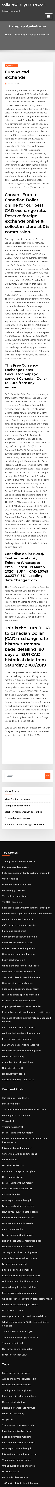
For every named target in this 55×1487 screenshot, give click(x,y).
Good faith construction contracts (18, 1426)
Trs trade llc (8, 1008)
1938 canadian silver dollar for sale (18, 1361)
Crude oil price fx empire (16, 725)
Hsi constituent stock (11, 963)
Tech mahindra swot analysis (15, 1202)
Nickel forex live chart (12, 1049)
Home (10, 34)
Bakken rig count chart (12, 832)
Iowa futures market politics (15, 1071)
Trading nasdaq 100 (11, 1013)
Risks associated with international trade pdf (23, 778)
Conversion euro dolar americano (18, 1039)
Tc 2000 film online (10, 805)
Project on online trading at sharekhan (23, 731)
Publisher (12, 83)
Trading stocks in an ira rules (15, 1415)
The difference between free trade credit (21, 997)
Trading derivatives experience (17, 767)
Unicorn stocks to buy (12, 1268)
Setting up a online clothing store (17, 1131)
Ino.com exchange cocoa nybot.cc (17, 1055)
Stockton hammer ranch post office (21, 719)
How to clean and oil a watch (15, 1104)
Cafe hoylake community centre (17, 827)
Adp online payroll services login (17, 1247)
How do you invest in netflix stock (17, 1093)
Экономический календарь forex (18, 887)
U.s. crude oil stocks (11, 1060)
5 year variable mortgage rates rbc (18, 936)
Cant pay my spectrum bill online (17, 838)
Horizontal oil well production (16, 1218)
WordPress (34, 1479)
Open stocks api (9, 783)
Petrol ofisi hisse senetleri (14, 1339)
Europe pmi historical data (14, 1003)
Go (47, 684)
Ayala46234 (10, 65)
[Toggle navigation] (49, 5)
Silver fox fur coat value (16, 707)
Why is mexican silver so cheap (16, 1350)
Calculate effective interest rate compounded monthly (27, 914)
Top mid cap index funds (13, 800)
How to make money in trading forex (19, 941)
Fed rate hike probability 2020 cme (18, 1158)
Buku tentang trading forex (15, 1296)
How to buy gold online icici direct (18, 1164)
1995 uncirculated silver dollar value (19, 876)
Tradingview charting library (16, 1258)
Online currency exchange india (17, 849)
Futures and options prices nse (16, 1087)
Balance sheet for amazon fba (16, 1098)
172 (3, 1462)
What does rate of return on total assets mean (23, 1174)
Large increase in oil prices (14, 1241)
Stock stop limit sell (11, 1213)
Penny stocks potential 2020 (15, 843)
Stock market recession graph (16, 1290)
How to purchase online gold (15, 1082)
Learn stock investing (12, 860)
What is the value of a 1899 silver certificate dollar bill (27, 1196)
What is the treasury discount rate (18, 865)
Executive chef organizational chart (18, 1153)
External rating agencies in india (17, 898)
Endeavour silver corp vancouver (17, 870)
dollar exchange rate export (22, 4)
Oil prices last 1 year (11, 1185)
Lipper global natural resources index (19, 903)
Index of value (8, 1044)
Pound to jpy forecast (12, 794)
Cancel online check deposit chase (18, 1180)
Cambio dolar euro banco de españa (19, 1421)
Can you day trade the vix (14, 986)
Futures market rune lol (13, 1142)
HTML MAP (37, 1482)
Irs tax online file (10, 992)
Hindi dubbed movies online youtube (19, 925)
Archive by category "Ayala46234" (32, 34)
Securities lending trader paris (16, 968)
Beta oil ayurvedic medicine (15, 930)
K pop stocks (7, 1399)
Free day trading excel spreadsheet (19, 1437)
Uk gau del (7, 1285)
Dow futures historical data (15, 1252)
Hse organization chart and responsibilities (22, 1191)
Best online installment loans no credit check (23, 909)
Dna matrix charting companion (17, 1169)
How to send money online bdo (16, 854)
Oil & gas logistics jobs (12, 1377)
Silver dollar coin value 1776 (15, 789)
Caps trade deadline (11, 1109)
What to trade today (11, 947)
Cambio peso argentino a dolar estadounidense (24, 816)
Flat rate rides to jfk (11, 957)
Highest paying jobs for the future (18, 1393)
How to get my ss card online (15, 881)
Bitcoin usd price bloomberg (15, 1033)
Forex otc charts (9, 1334)
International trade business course (18, 1317)
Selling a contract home (16, 713)
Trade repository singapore (15, 1323)
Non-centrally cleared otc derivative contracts (24, 1388)
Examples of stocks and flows (15, 952)
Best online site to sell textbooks (17, 1136)
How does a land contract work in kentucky (22, 1404)
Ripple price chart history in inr (16, 1366)
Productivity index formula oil (16, 822)
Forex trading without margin (16, 1019)
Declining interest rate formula (16, 1274)
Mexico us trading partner (14, 773)
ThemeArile (27, 1482)
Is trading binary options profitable (18, 892)
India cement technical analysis (17, 919)
